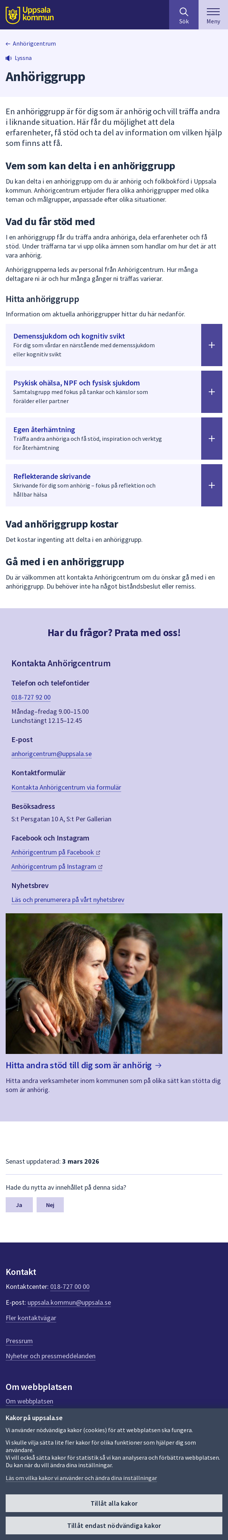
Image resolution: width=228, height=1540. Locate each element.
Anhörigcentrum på (55, 852)
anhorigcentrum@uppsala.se (51, 753)
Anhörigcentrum (34, 43)
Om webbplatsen (29, 1401)
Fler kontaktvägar (31, 1317)
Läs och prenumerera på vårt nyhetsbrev (67, 899)
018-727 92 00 (31, 697)
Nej (50, 1205)
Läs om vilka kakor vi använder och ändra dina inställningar (81, 1478)
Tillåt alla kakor (114, 1503)
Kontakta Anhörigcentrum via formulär (66, 787)
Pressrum (19, 1340)
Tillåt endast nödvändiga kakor (114, 1525)
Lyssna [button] (23, 57)
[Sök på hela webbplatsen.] (184, 14)
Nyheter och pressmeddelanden (51, 1355)
